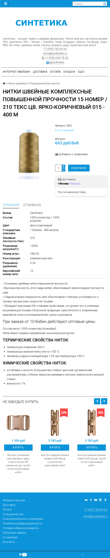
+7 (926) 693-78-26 (55, 58)
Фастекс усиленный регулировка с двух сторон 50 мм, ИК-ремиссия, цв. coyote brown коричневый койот (18, 464)
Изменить (75, 183)
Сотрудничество (13, 514)
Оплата (55, 71)
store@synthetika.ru (55, 53)
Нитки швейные (17, 83)
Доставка (40, 71)
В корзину (78, 168)
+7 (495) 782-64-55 (55, 49)
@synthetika (55, 62)
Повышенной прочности (44, 83)
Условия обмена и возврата (20, 528)
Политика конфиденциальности (22, 523)
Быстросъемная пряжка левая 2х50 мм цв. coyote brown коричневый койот (92, 460)
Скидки (69, 71)
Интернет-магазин (16, 71)
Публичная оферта (14, 532)
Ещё (82, 71)
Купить (18, 447)
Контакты (9, 542)
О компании (10, 537)
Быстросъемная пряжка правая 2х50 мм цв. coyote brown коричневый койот (55, 460)
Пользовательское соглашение (23, 518)
